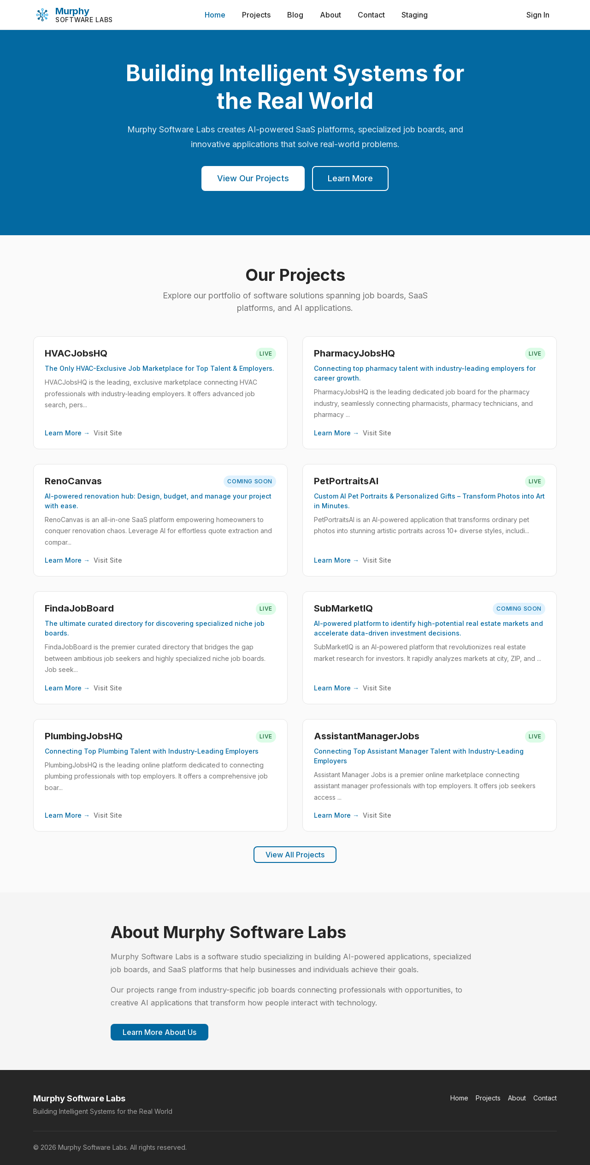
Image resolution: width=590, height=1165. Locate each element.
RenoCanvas (73, 481)
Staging (414, 14)
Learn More (350, 178)
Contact (371, 14)
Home (215, 14)
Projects (256, 14)
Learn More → (67, 433)
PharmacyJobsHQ (354, 353)
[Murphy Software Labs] (73, 15)
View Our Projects (253, 178)
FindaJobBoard (79, 608)
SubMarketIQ (343, 608)
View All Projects (295, 854)
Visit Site (108, 433)
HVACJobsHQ (76, 353)
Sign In (537, 14)
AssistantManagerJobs (366, 736)
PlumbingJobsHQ (84, 736)
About (330, 14)
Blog (295, 14)
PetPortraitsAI (346, 481)
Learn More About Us (159, 1032)
